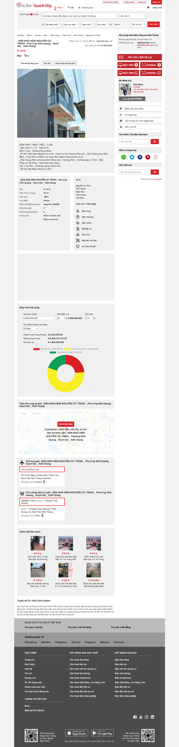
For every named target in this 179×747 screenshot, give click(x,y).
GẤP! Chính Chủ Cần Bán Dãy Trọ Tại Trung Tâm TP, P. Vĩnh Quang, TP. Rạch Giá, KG (93, 560)
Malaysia (104, 642)
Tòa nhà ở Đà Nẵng (121, 627)
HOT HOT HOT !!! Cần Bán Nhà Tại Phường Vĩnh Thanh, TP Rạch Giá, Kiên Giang (38, 560)
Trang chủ (30, 659)
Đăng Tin (156, 2)
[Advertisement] (139, 229)
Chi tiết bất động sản (29, 63)
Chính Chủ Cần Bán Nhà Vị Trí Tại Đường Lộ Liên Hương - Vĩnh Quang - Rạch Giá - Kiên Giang (66, 587)
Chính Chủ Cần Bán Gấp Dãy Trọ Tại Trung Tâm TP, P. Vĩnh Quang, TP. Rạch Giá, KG (66, 560)
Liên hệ (28, 668)
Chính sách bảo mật (35, 687)
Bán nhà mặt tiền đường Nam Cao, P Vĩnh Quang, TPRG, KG (38, 586)
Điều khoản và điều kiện (105, 741)
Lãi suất (89, 314)
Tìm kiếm (153, 24)
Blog (27, 706)
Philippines (61, 642)
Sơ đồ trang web (33, 682)
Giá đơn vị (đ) (29, 314)
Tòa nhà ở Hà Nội (34, 627)
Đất (70, 8)
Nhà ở (58, 8)
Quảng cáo (30, 678)
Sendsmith (157, 179)
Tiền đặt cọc (63, 314)
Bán (122, 659)
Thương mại (85, 8)
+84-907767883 (134, 98)
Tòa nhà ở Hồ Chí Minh (79, 627)
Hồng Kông (31, 642)
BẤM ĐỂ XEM (66, 424)
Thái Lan (75, 642)
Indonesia (119, 642)
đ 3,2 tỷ (66, 580)
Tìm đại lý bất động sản (37, 691)
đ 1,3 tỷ (38, 553)
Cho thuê (79, 659)
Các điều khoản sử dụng (35, 324)
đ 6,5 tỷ (66, 553)
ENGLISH (157, 7)
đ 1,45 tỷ (37, 580)
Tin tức (28, 673)
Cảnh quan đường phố (65, 63)
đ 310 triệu (93, 580)
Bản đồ (47, 63)
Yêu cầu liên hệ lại (140, 57)
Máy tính (128, 65)
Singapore (90, 642)
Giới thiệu (30, 664)
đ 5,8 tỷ (93, 553)
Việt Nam (46, 642)
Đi (155, 141)
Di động (151, 65)
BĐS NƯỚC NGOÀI (110, 2)
